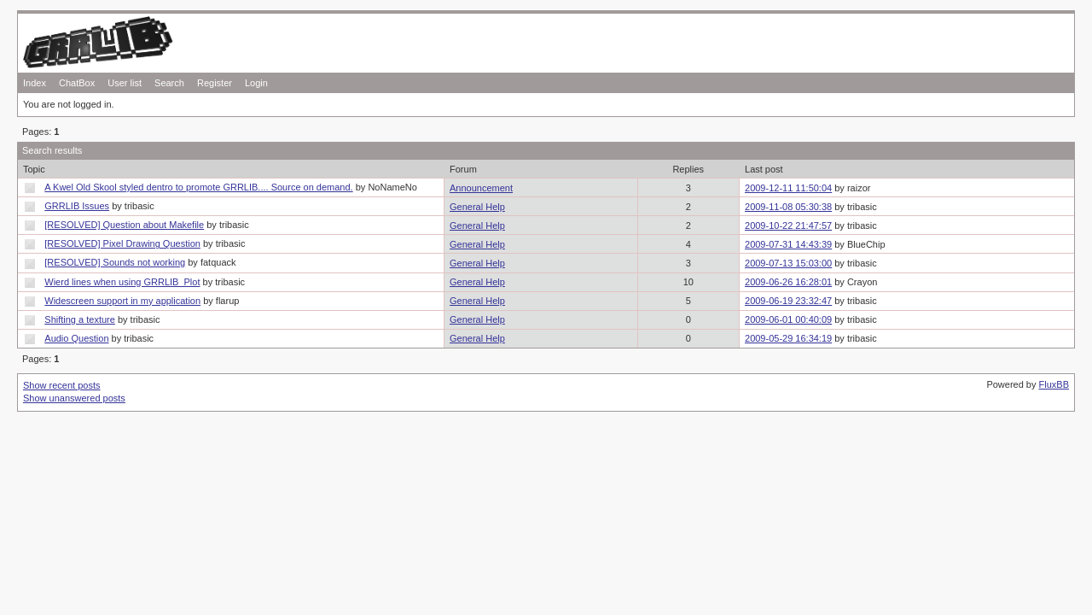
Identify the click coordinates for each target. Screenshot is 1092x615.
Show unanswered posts (74, 398)
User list (124, 83)
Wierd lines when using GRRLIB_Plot (122, 282)
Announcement (481, 188)
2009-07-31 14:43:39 (788, 244)
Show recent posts (62, 385)
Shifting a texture (79, 319)
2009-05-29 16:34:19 (788, 338)
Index (34, 83)
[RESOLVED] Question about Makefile (124, 225)
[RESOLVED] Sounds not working (114, 262)
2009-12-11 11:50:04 (788, 188)
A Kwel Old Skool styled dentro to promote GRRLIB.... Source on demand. (198, 187)
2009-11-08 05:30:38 (788, 207)
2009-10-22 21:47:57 (788, 225)
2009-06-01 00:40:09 (788, 319)
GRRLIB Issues (76, 206)
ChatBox (77, 83)
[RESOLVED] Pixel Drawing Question (122, 243)
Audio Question (76, 338)
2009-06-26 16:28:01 (788, 282)
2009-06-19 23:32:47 (788, 301)
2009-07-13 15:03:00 (788, 263)
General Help (477, 207)
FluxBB (1054, 384)
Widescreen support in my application (122, 301)
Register (214, 83)
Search (169, 83)
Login (256, 83)
